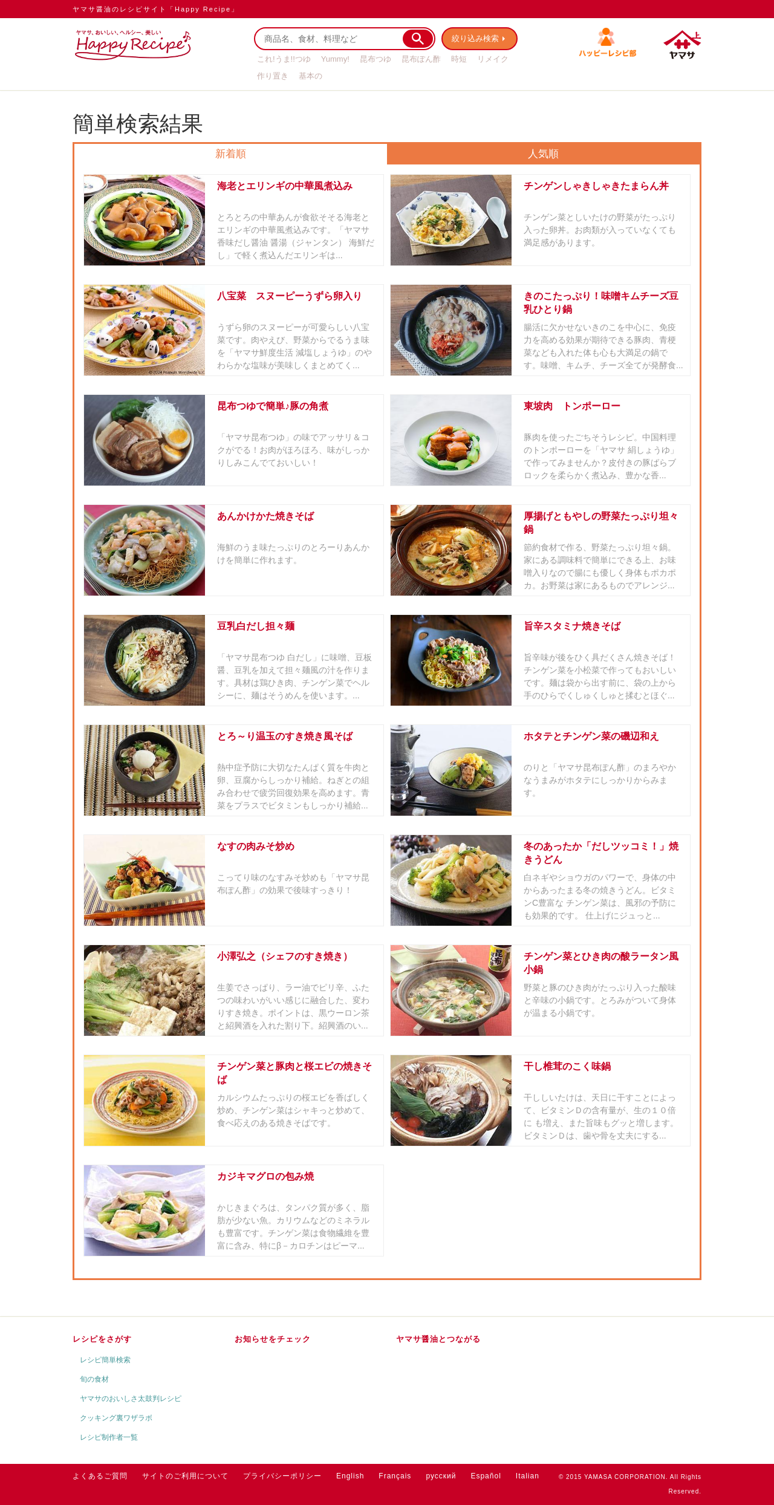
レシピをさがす (102, 1339)
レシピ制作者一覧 (109, 1437)
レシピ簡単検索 (105, 1360)
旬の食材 (94, 1379)
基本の (310, 75)
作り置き (272, 75)
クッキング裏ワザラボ (116, 1418)
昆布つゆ (375, 58)
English (350, 1476)
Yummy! (335, 58)
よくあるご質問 (100, 1476)
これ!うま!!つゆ (284, 58)
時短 (459, 58)
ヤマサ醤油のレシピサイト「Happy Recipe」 (156, 9)
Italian (527, 1476)
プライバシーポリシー (282, 1476)
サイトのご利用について (185, 1476)
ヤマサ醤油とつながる (438, 1339)
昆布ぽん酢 (421, 58)
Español (485, 1476)
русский (441, 1476)
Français (395, 1476)
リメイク (493, 58)
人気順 (543, 154)
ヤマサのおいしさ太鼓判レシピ (130, 1398)
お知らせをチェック (273, 1339)
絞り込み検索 (475, 38)
